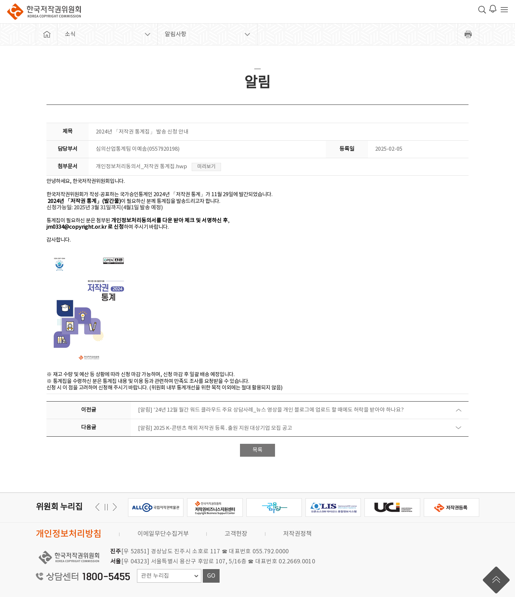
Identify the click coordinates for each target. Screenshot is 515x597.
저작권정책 (297, 534)
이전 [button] (113, 507)
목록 (257, 450)
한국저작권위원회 (44, 12)
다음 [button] (98, 507)
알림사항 (175, 34)
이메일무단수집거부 (163, 534)
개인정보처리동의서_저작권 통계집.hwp (141, 167)
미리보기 (206, 167)
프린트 (468, 34)
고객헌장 (236, 534)
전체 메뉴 (504, 9)
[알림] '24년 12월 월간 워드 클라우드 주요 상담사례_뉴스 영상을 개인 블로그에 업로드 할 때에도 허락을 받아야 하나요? (271, 410)
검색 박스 (482, 9)
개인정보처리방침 (69, 534)
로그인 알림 (492, 9)
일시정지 (106, 507)
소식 (70, 34)
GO (211, 576)
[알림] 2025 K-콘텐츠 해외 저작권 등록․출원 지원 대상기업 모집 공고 (215, 428)
